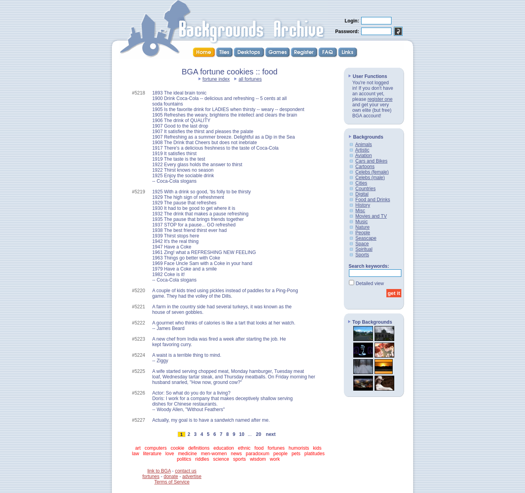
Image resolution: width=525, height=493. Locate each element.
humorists (299, 448)
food (258, 448)
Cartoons (365, 166)
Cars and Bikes (371, 161)
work (275, 459)
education (223, 448)
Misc (360, 210)
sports (239, 459)
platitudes (314, 453)
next (270, 434)
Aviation (363, 155)
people (280, 453)
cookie (177, 448)
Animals (363, 144)
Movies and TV (371, 216)
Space (362, 243)
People (362, 232)
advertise (192, 476)
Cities (361, 183)
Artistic (362, 150)
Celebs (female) (372, 172)
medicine (187, 453)
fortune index (216, 79)
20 (258, 434)
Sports (362, 255)
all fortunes (250, 79)
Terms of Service (171, 482)
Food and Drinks (372, 199)
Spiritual (363, 249)
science (221, 459)
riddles (202, 459)
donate (170, 476)
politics (184, 459)
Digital (361, 194)
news (236, 453)
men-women (214, 453)
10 (242, 434)
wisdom (258, 459)
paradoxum (257, 453)
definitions (199, 448)
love (169, 453)
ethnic (244, 448)
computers (156, 448)
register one (379, 99)
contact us (186, 471)
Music (361, 221)
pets (296, 453)
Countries (365, 188)
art (138, 448)
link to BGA (159, 471)
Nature (362, 227)
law (135, 453)
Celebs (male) (370, 177)
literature (152, 453)
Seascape (365, 238)
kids (317, 448)
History (362, 205)
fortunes (275, 448)
